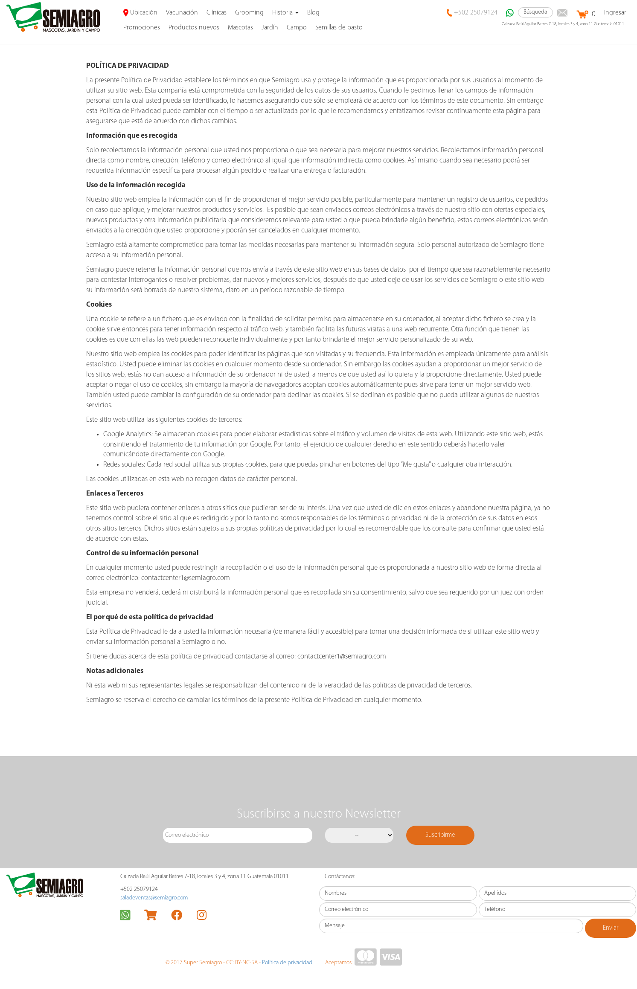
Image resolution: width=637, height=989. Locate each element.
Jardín (270, 27)
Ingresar (615, 12)
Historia (285, 12)
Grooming (249, 12)
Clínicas (217, 12)
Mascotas (240, 27)
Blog (313, 12)
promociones (141, 27)
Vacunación (182, 12)
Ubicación (140, 13)
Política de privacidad (287, 963)
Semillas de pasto (339, 27)
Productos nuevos (194, 27)
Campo (297, 27)
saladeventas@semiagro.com (154, 898)
